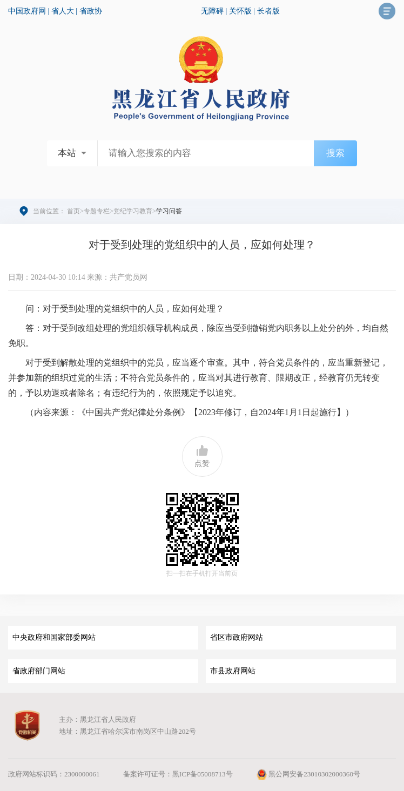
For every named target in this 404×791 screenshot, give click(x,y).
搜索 (335, 153)
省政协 (90, 11)
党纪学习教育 (132, 211)
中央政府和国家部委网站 (54, 637)
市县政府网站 (232, 671)
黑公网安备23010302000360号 (308, 774)
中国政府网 (27, 11)
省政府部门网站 (38, 671)
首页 (73, 211)
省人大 (62, 11)
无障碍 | (215, 11)
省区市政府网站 (236, 637)
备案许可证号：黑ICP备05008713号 (178, 774)
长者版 (268, 11)
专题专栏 (97, 211)
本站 (67, 153)
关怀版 (240, 11)
